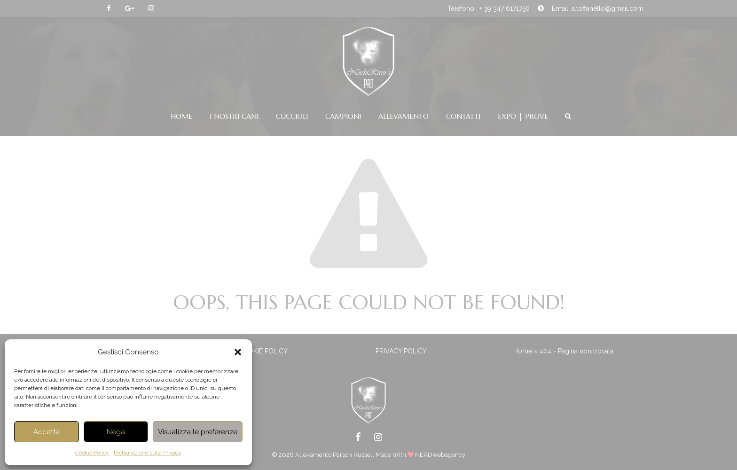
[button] (238, 352)
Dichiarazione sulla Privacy (147, 452)
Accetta (46, 432)
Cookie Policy (92, 452)
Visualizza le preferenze (197, 432)
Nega (116, 432)
